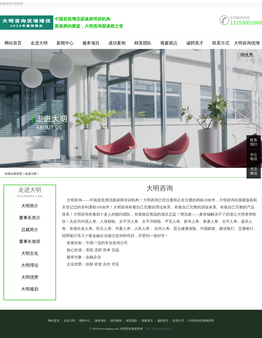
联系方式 (220, 43)
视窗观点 (168, 43)
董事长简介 (29, 217)
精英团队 (142, 43)
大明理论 (29, 265)
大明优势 (29, 277)
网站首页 (13, 43)
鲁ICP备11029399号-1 (159, 328)
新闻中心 (65, 43)
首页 (19, 173)
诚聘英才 (194, 43)
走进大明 (39, 43)
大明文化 (29, 253)
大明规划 (29, 289)
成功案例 (117, 43)
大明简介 (29, 205)
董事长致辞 (29, 241)
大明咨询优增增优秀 (247, 45)
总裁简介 (29, 229)
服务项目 (91, 43)
